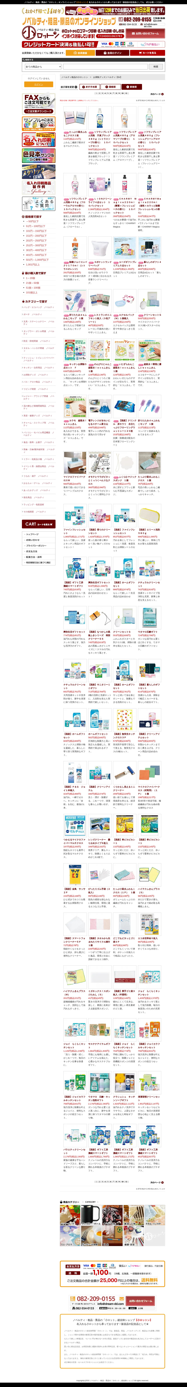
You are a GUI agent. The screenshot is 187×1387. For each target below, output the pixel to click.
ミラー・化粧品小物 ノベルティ (39, 459)
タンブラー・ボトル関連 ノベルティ (38, 332)
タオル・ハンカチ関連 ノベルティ (38, 349)
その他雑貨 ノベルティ (35, 512)
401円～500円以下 (36, 255)
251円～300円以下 (36, 245)
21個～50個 (32, 283)
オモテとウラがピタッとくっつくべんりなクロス (99, 480)
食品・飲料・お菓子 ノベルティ (39, 442)
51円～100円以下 (35, 226)
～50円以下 (32, 221)
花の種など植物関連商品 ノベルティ (38, 407)
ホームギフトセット (98, 734)
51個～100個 (33, 287)
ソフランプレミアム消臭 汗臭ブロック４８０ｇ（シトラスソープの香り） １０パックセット (100, 139)
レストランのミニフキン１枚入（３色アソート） (100, 318)
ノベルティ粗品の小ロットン (74, 77)
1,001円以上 (33, 264)
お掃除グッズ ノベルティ (36, 375)
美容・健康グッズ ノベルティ (38, 415)
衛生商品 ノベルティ (34, 497)
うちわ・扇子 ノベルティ (36, 476)
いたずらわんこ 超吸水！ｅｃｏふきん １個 (125, 367)
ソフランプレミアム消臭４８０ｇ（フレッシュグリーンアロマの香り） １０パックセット (149, 139)
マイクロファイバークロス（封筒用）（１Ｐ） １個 (149, 790)
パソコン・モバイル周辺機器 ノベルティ (38, 433)
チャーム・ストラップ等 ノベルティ (38, 424)
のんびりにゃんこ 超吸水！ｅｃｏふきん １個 (101, 367)
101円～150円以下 (36, 231)
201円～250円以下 (36, 240)
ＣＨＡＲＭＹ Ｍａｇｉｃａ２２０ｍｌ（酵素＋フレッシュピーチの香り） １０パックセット (124, 205)
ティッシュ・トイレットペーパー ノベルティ (39, 359)
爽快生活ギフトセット (99, 582)
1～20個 (30, 278)
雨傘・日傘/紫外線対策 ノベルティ (39, 450)
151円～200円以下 (36, 235)
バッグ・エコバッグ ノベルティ (39, 307)
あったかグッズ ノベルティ (37, 490)
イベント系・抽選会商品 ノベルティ (38, 467)
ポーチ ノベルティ (33, 314)
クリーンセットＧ (149, 315)
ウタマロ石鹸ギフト (148, 632)
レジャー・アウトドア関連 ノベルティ (38, 397)
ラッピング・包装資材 (34, 504)
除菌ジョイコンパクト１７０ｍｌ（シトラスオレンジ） (75, 265)
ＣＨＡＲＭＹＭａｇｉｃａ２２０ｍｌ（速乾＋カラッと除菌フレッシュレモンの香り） (149, 205)
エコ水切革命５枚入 (148, 938)
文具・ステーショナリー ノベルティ (38, 322)
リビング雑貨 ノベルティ (36, 389)
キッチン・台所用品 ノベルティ (39, 367)
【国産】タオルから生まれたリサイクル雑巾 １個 (100, 941)
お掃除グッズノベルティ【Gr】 (107, 77)
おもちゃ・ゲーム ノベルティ (38, 483)
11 (126, 93)
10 (122, 93)
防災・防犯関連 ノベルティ (37, 341)
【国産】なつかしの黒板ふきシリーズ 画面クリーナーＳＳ (99, 635)
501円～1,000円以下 (37, 259)
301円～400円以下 (36, 250)
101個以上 (32, 292)
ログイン (38, 84)
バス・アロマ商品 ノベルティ (38, 382)
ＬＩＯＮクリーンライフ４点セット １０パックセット (100, 202)
